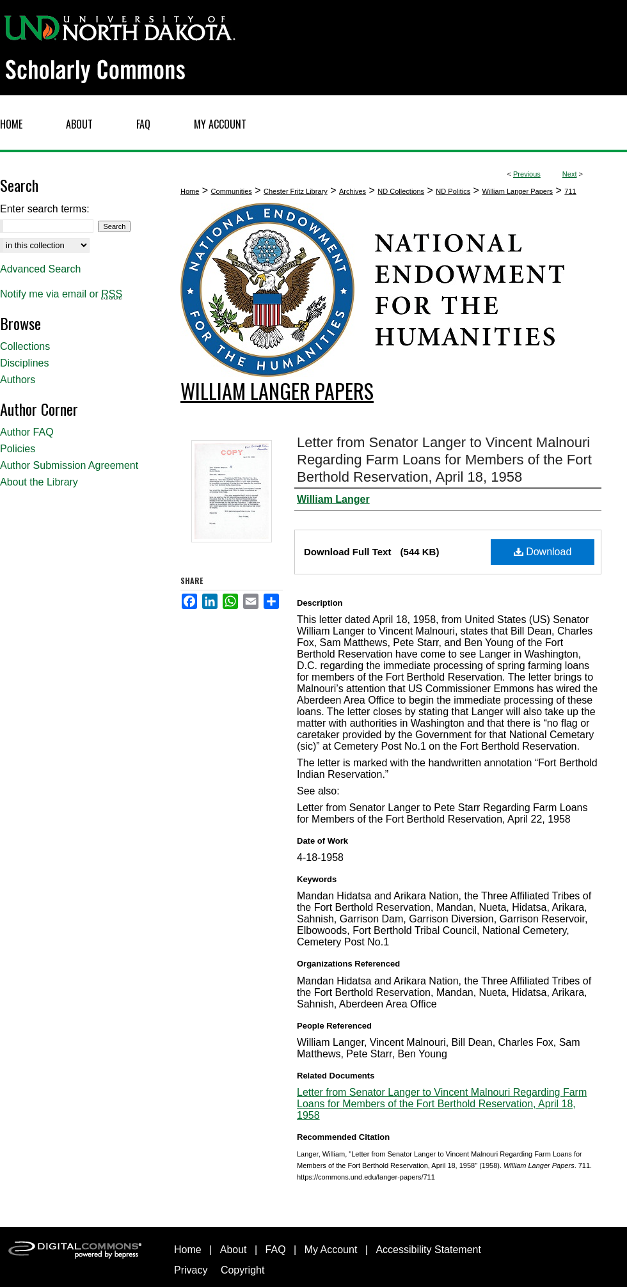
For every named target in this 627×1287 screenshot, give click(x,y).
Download (543, 551)
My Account (331, 1249)
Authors (17, 379)
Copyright (242, 1270)
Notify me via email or (61, 294)
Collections (25, 346)
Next (569, 174)
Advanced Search (40, 269)
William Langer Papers (517, 191)
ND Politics (453, 191)
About (233, 1249)
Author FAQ (27, 432)
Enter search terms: (45, 208)
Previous (527, 174)
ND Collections (400, 191)
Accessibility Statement (428, 1249)
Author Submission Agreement (69, 465)
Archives (352, 191)
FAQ (276, 1249)
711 (570, 191)
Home (189, 191)
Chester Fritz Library (296, 191)
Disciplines (24, 363)
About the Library (39, 482)
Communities (231, 191)
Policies (17, 448)
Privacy (190, 1270)
